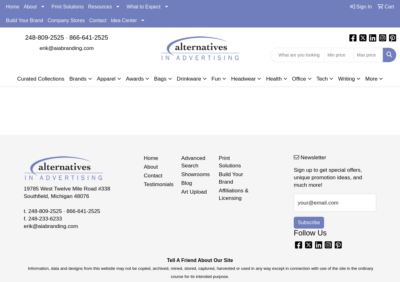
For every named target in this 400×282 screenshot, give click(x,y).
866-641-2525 (88, 37)
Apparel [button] (106, 79)
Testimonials (158, 184)
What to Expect (144, 6)
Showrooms (195, 174)
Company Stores (66, 20)
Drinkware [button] (189, 79)
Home (12, 6)
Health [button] (274, 79)
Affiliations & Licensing (233, 194)
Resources (100, 6)
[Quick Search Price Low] (339, 55)
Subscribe (309, 222)
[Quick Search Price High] (368, 55)
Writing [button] (346, 79)
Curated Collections (40, 79)
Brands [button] (78, 79)
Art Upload (194, 192)
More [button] (371, 79)
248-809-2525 (44, 37)
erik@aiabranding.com (67, 48)
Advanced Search (193, 162)
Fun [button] (216, 79)
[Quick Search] (297, 55)
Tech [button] (322, 79)
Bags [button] (160, 79)
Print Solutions (68, 6)
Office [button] (299, 79)
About (30, 6)
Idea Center (124, 20)
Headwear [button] (243, 79)
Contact (97, 20)
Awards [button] (135, 79)
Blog (186, 183)
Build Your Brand (24, 20)
